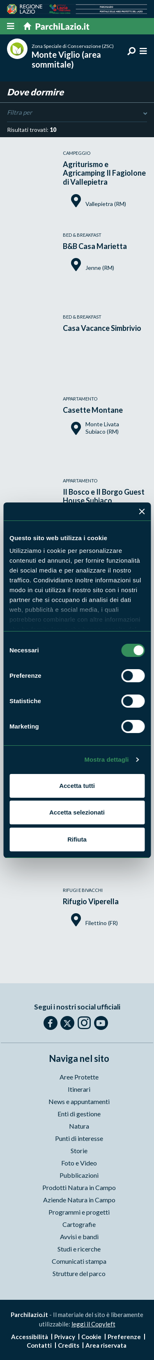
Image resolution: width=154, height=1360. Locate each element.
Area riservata (105, 1345)
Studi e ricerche (79, 1249)
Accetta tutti (77, 785)
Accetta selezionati (77, 812)
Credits (68, 1345)
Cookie (91, 1336)
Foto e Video (79, 1163)
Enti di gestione (79, 1114)
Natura (79, 1126)
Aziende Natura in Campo (79, 1200)
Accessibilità (29, 1336)
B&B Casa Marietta (95, 246)
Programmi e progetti (79, 1212)
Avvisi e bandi (79, 1236)
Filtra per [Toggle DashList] (77, 113)
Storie (79, 1150)
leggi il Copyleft (93, 1324)
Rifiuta (77, 839)
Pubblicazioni (79, 1175)
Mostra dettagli (106, 759)
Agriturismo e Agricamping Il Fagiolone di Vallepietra (104, 173)
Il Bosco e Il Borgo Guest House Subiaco (104, 496)
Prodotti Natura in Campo (79, 1187)
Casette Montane (93, 409)
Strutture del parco (79, 1273)
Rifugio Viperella (91, 901)
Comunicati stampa (79, 1261)
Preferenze (124, 1336)
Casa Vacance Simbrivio (102, 328)
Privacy (64, 1336)
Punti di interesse (79, 1138)
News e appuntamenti (79, 1101)
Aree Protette (79, 1077)
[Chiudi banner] (142, 511)
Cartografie (79, 1224)
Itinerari (79, 1089)
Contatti (39, 1345)
